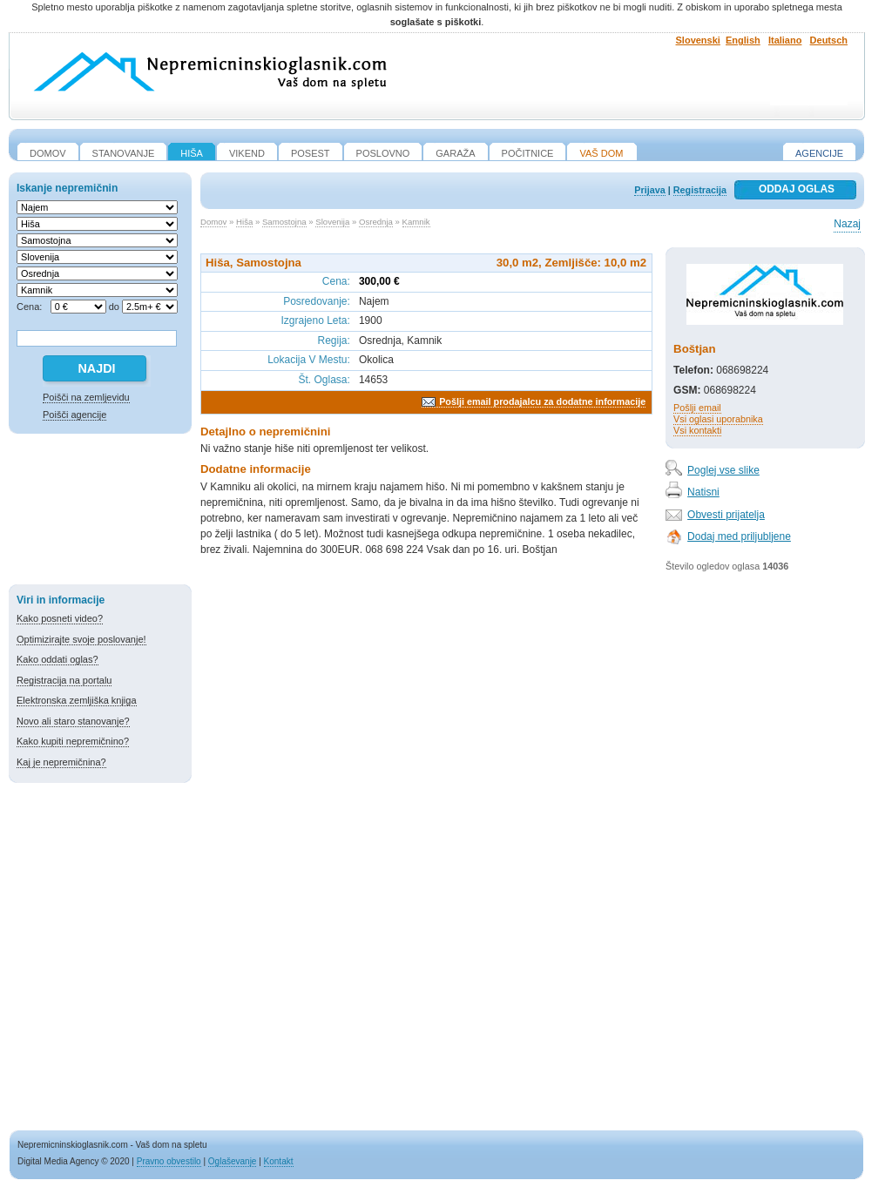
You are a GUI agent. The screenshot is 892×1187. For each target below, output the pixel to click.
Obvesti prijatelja (726, 515)
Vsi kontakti (697, 430)
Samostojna (284, 221)
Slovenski (698, 40)
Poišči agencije (74, 414)
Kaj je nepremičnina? (61, 762)
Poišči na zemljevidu (86, 397)
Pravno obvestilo (169, 1161)
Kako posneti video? (60, 618)
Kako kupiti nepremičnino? (73, 741)
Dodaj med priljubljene (739, 536)
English (743, 40)
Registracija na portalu (64, 680)
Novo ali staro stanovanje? (73, 721)
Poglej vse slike (723, 470)
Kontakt (279, 1161)
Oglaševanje (232, 1161)
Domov (213, 221)
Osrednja (376, 221)
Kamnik (416, 221)
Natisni (703, 492)
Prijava (649, 190)
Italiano (785, 40)
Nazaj (847, 224)
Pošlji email (697, 407)
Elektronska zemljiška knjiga (77, 700)
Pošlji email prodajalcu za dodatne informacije (542, 401)
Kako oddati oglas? (57, 659)
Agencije (819, 153)
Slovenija (332, 221)
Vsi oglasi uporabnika (718, 419)
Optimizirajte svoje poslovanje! (81, 639)
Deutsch (829, 40)
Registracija (699, 190)
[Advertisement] (100, 512)
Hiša (244, 221)
